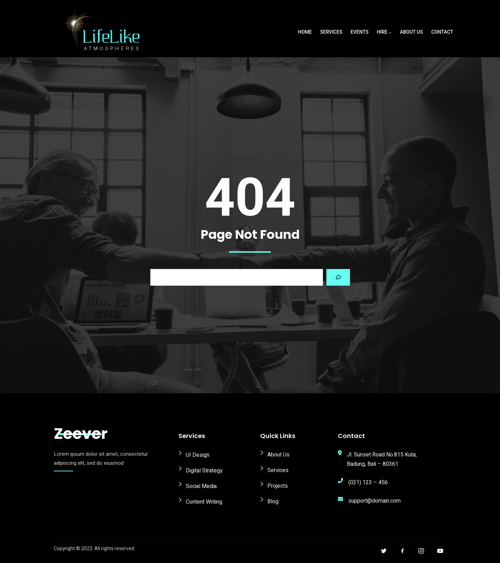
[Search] (338, 279)
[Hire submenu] (390, 32)
